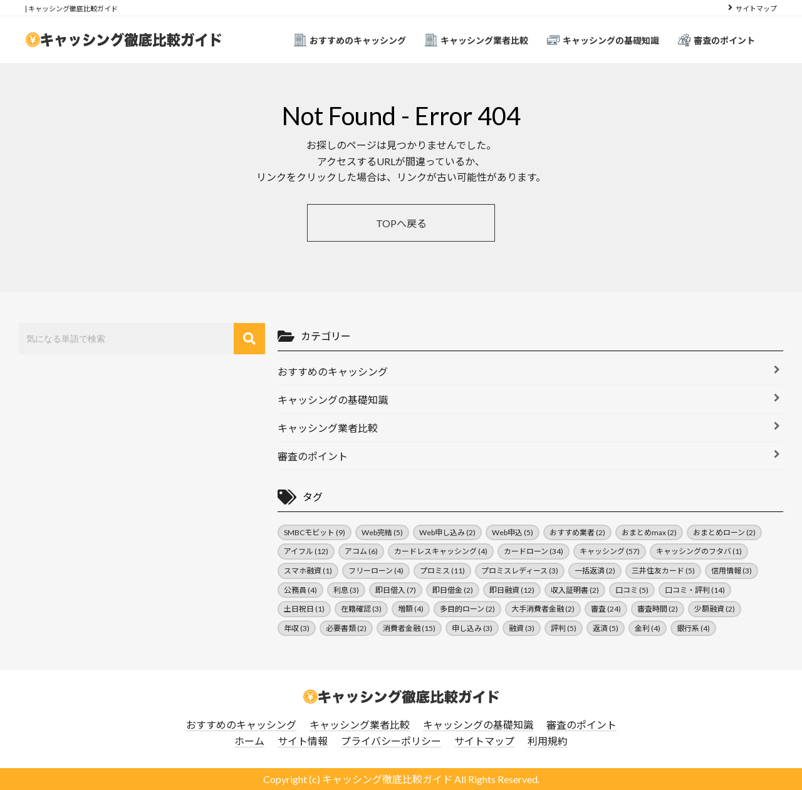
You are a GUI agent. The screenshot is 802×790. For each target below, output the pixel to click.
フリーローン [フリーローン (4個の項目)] (376, 570)
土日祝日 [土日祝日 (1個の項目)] (304, 608)
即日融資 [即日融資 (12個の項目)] (511, 590)
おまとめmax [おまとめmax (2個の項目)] (649, 532)
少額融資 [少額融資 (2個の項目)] (714, 608)
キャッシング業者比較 (476, 40)
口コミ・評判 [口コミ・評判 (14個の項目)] (695, 590)
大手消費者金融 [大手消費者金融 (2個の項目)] (543, 608)
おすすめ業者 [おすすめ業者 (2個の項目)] (577, 532)
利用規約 (548, 741)
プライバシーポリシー (391, 741)
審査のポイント (716, 40)
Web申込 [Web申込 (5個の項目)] (512, 532)
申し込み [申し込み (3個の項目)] (472, 628)
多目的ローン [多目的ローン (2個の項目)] (467, 608)
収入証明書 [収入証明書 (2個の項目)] (575, 590)
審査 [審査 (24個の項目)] (606, 608)
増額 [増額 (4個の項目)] (411, 608)
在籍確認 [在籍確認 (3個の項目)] (361, 608)
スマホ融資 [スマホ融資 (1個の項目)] (308, 570)
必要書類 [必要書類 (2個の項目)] (346, 628)
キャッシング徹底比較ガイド (387, 779)
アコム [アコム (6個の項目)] (361, 551)
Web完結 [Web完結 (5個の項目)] (382, 532)
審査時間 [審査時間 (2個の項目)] (657, 608)
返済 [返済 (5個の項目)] (605, 628)
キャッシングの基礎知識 (603, 40)
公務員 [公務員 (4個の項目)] (300, 590)
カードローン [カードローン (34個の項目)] (533, 551)
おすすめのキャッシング (350, 40)
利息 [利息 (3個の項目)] (346, 590)
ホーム (249, 741)
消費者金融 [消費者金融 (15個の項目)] (409, 628)
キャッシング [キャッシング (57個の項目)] (610, 551)
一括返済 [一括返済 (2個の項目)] (595, 570)
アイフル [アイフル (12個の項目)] (306, 551)
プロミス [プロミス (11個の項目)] (442, 570)
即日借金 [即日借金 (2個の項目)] (452, 590)
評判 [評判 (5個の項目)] (563, 628)
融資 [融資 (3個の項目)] (521, 628)
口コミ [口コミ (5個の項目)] (631, 590)
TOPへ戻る (401, 223)
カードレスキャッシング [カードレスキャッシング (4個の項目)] (440, 551)
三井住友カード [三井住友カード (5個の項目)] (663, 570)
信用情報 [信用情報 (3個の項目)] (731, 570)
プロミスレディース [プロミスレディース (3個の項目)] (519, 570)
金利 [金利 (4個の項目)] (647, 628)
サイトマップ (756, 8)
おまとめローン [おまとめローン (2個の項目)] (724, 532)
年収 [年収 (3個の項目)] (297, 628)
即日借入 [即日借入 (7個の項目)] (395, 590)
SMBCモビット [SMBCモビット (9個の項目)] (314, 532)
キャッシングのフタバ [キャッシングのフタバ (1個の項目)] (699, 551)
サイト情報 (303, 741)
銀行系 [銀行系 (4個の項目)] (693, 628)
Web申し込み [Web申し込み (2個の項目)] (447, 532)
